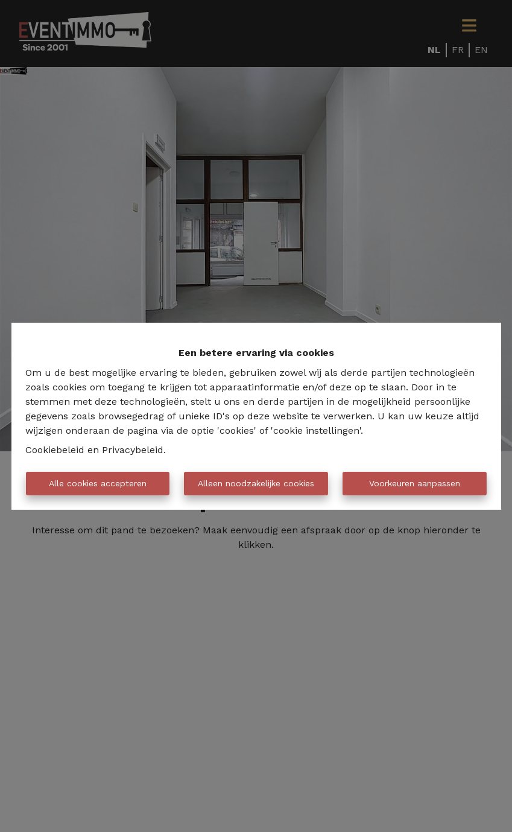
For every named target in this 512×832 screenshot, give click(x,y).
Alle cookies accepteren (98, 483)
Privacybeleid (132, 450)
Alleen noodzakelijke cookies (256, 483)
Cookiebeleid (54, 450)
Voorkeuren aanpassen (414, 483)
